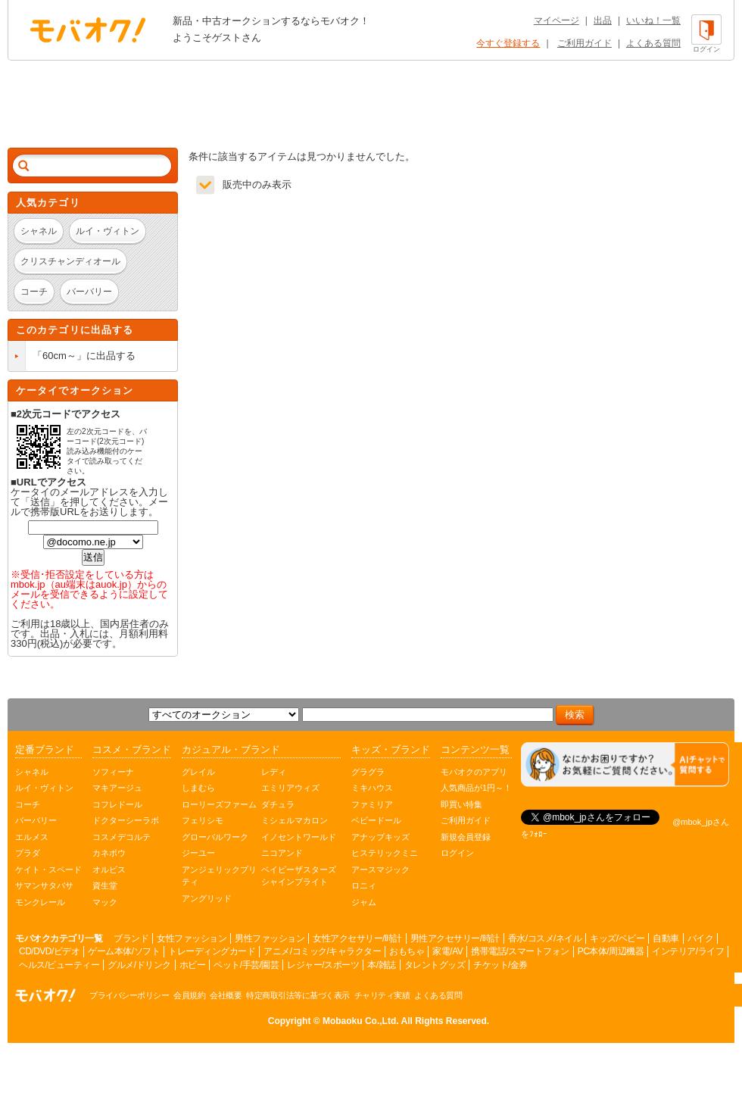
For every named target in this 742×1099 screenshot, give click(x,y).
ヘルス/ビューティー (59, 965)
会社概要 (226, 995)
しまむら (198, 787)
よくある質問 (653, 43)
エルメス (31, 836)
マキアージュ (117, 787)
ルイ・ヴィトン (44, 787)
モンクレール (40, 902)
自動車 (666, 938)
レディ (273, 771)
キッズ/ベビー (617, 938)
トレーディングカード (211, 951)
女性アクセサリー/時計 (357, 938)
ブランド (131, 938)
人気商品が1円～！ (476, 787)
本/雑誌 (381, 965)
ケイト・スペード (48, 869)
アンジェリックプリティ (219, 876)
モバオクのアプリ (474, 771)
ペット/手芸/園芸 (246, 965)
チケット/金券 (500, 965)
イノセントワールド (298, 836)
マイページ (556, 20)
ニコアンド (282, 852)
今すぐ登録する (508, 43)
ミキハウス (372, 787)
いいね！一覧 (653, 20)
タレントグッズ (435, 965)
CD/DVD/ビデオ (49, 951)
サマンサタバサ (44, 885)
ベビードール (376, 820)
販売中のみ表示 (257, 184)
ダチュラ (278, 804)
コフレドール (117, 804)
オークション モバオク (87, 29)
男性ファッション (269, 938)
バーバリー (36, 820)
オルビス (109, 869)
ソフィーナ (113, 771)
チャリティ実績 (382, 995)
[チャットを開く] (625, 764)
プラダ (27, 852)
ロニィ (363, 885)
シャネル (31, 771)
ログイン (457, 852)
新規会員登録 (466, 836)
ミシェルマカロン (294, 820)
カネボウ (109, 852)
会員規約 (189, 995)
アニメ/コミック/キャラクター (322, 951)
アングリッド (207, 898)
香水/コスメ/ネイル (545, 938)
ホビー (192, 965)
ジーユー (198, 852)
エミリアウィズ (290, 787)
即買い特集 (461, 804)
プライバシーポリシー (129, 995)
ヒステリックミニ (384, 852)
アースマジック (380, 869)
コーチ (27, 804)
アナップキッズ (380, 836)
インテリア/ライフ (688, 951)
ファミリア (372, 804)
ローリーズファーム (219, 804)
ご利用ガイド (584, 43)
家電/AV (447, 951)
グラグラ (368, 771)
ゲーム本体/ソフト (124, 951)
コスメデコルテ (121, 836)
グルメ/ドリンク (139, 965)
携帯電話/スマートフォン (520, 951)
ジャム (363, 902)
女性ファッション (191, 938)
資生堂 (104, 885)
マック (104, 902)
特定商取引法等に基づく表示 (298, 995)
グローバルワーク (215, 836)
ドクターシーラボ (125, 820)
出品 (603, 20)
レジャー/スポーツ (323, 965)
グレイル (198, 771)
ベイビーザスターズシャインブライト (298, 876)
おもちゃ (406, 951)
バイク (700, 938)
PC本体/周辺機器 (611, 951)
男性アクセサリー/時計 (455, 938)
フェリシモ (202, 820)
